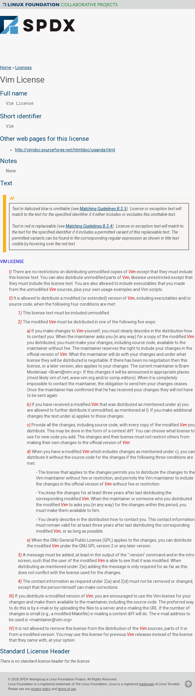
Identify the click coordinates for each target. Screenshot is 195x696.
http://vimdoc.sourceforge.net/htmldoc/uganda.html (65, 149)
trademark (146, 684)
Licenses (23, 67)
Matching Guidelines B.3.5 (103, 208)
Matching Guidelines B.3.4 (89, 226)
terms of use (67, 689)
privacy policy (41, 689)
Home (5, 67)
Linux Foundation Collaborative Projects (60, 5)
